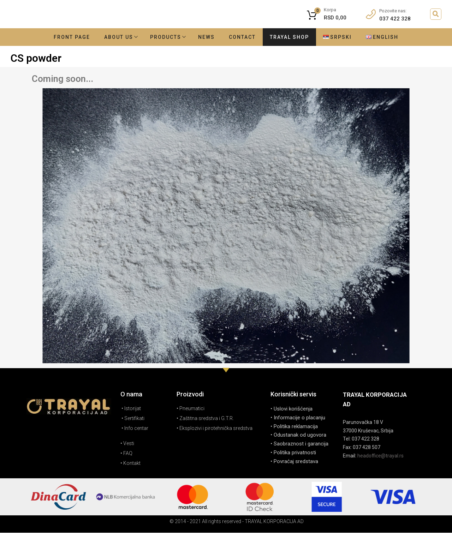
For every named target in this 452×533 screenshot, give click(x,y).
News (206, 37)
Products (165, 37)
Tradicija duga (173, 16)
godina (240, 16)
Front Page (72, 37)
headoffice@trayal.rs (380, 456)
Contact (242, 37)
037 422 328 (393, 19)
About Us (118, 37)
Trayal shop (289, 37)
